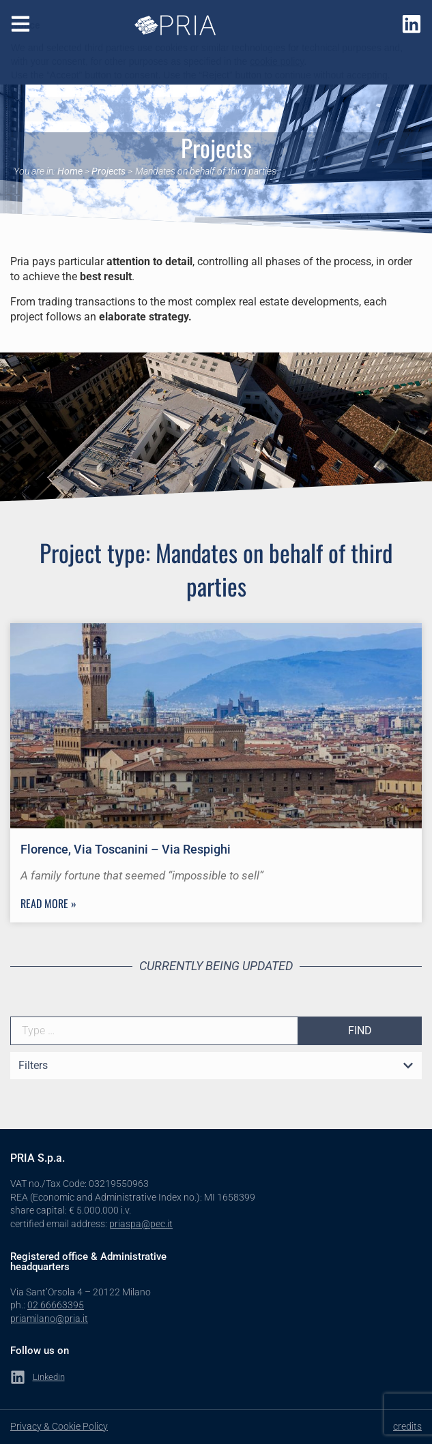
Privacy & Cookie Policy (59, 1426)
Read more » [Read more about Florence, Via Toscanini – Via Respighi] (48, 903)
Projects (108, 171)
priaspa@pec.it (141, 1223)
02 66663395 (55, 1304)
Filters (33, 1065)
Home (70, 171)
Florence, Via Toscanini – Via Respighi (125, 849)
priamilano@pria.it (49, 1318)
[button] (216, 1066)
